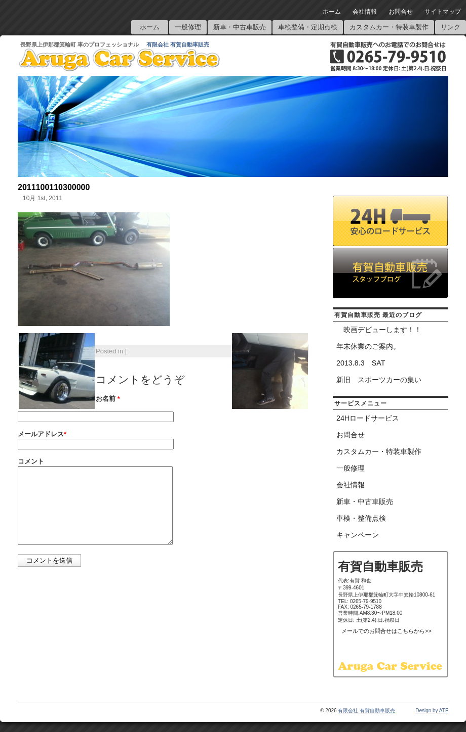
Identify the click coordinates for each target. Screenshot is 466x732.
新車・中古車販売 (239, 27)
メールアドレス (42, 434)
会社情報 (365, 11)
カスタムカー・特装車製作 (389, 27)
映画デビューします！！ (378, 330)
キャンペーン (357, 535)
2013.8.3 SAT (360, 363)
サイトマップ (442, 11)
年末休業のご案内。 (368, 346)
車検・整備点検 (361, 518)
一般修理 (188, 27)
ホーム (332, 11)
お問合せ (401, 11)
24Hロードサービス (367, 418)
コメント (31, 461)
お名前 (108, 398)
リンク (450, 27)
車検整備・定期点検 (307, 27)
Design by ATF (431, 710)
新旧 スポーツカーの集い (378, 380)
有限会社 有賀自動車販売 (177, 44)
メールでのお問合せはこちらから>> (386, 631)
